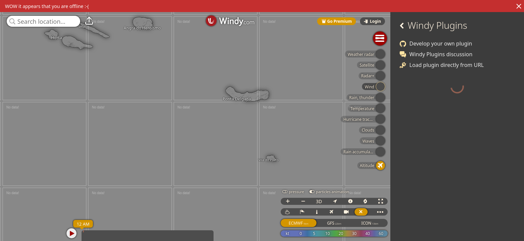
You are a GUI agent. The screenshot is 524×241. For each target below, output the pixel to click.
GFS (343, 223)
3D (327, 201)
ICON (378, 223)
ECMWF (307, 223)
